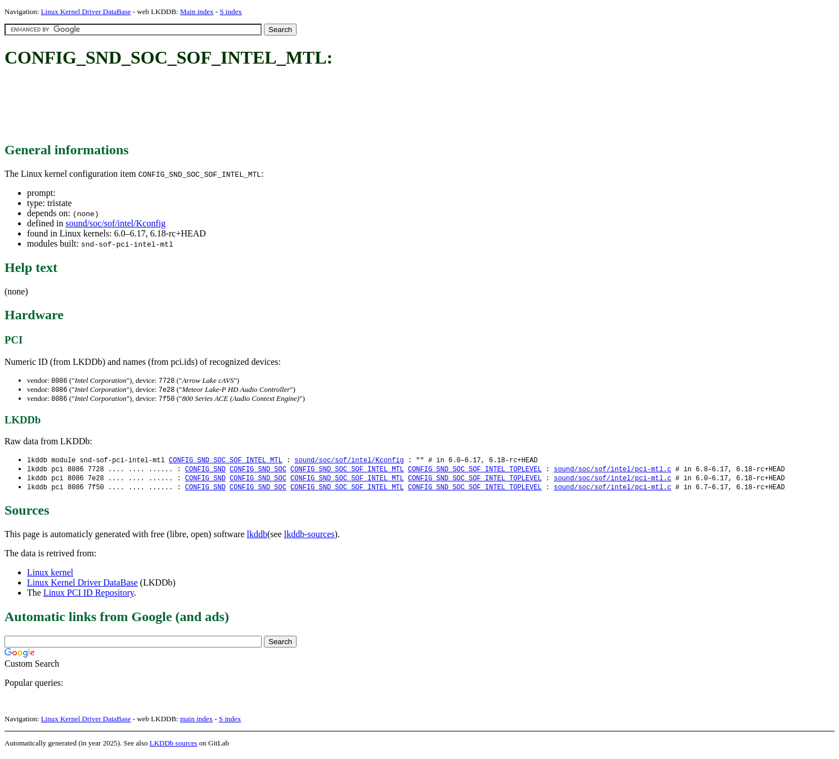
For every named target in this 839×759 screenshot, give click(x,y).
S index (230, 11)
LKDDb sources (174, 747)
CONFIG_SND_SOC (258, 471)
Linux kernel (50, 576)
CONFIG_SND (205, 471)
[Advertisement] (209, 106)
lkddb (257, 538)
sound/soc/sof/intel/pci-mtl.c (612, 471)
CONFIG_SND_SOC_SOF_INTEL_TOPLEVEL (475, 471)
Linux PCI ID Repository (88, 596)
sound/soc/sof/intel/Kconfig (115, 223)
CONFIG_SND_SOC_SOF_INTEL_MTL (225, 462)
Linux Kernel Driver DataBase (86, 11)
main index (196, 722)
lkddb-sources (309, 538)
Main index (197, 11)
